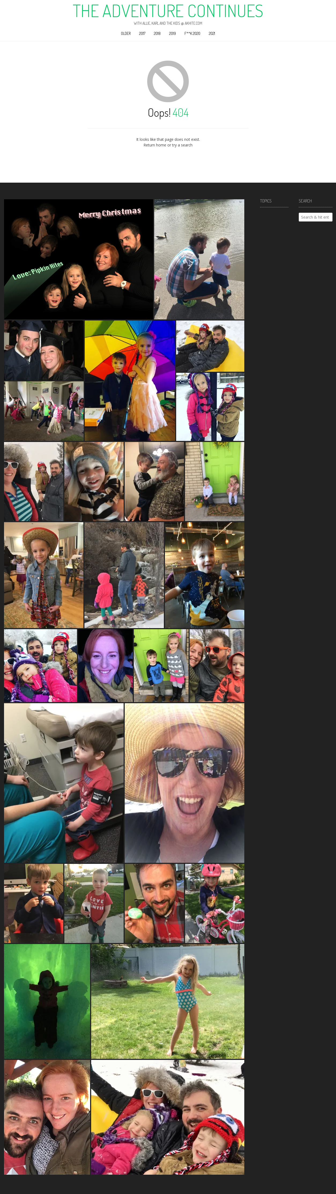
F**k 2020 (192, 33)
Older (126, 33)
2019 (172, 33)
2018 (157, 33)
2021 (212, 33)
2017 (142, 33)
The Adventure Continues (168, 10)
